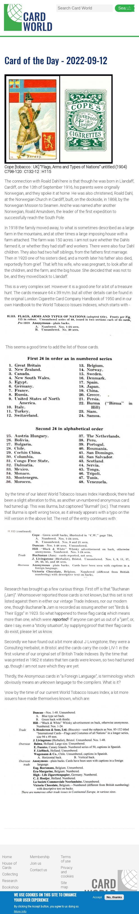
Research (9, 881)
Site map (64, 885)
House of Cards (9, 865)
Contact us (38, 870)
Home (7, 857)
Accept (97, 899)
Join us (35, 863)
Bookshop (10, 887)
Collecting (10, 874)
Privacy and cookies (67, 872)
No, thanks (114, 899)
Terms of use (66, 859)
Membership (40, 857)
